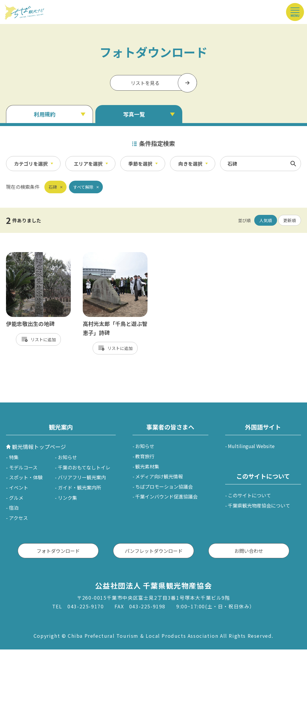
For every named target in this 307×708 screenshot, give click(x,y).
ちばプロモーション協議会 (164, 486)
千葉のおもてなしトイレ (84, 467)
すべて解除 (83, 187)
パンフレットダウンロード (154, 550)
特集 (14, 457)
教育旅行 (144, 456)
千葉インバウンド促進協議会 (166, 496)
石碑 (53, 187)
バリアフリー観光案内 (82, 477)
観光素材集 (147, 466)
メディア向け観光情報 (159, 476)
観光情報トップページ (39, 446)
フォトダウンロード (58, 550)
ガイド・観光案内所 (79, 487)
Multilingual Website (251, 446)
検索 (293, 163)
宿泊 (14, 507)
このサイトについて (249, 495)
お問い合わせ (248, 550)
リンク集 (67, 497)
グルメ (16, 497)
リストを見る (145, 82)
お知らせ (67, 457)
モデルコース (23, 467)
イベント (18, 487)
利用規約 (44, 114)
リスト (37, 339)
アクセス (18, 517)
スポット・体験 (26, 477)
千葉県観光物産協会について (259, 505)
